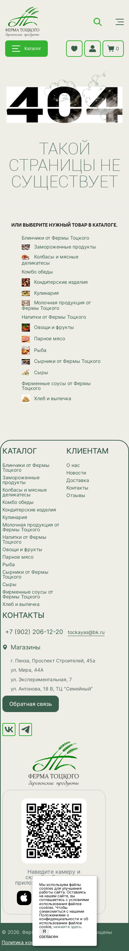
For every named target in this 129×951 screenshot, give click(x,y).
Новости (76, 473)
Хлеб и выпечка (46, 399)
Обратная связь (30, 703)
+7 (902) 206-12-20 (34, 631)
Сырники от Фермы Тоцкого (61, 361)
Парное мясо (43, 339)
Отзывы (75, 495)
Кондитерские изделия (55, 282)
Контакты (77, 488)
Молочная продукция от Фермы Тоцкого (56, 305)
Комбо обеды (37, 271)
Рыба (34, 350)
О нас (73, 465)
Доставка (77, 480)
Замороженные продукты (59, 247)
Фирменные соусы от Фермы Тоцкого (56, 386)
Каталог (26, 49)
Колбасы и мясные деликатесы (50, 259)
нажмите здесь (67, 926)
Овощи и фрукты (48, 328)
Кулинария (40, 293)
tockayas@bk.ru (86, 632)
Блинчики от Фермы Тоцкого (55, 238)
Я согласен (44, 934)
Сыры (35, 373)
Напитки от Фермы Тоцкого (54, 317)
